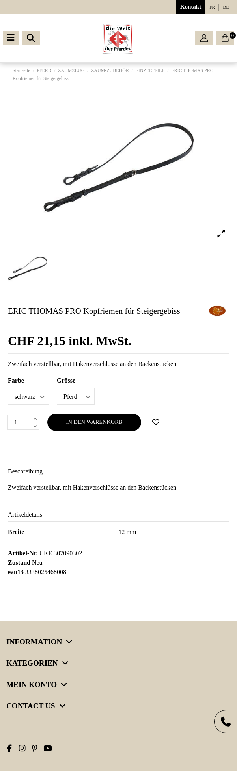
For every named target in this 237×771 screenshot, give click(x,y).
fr (212, 7)
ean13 (16, 572)
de (226, 7)
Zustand (19, 562)
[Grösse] (76, 396)
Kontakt (190, 7)
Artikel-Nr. (22, 553)
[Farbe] (28, 396)
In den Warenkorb (94, 422)
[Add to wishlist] (156, 422)
